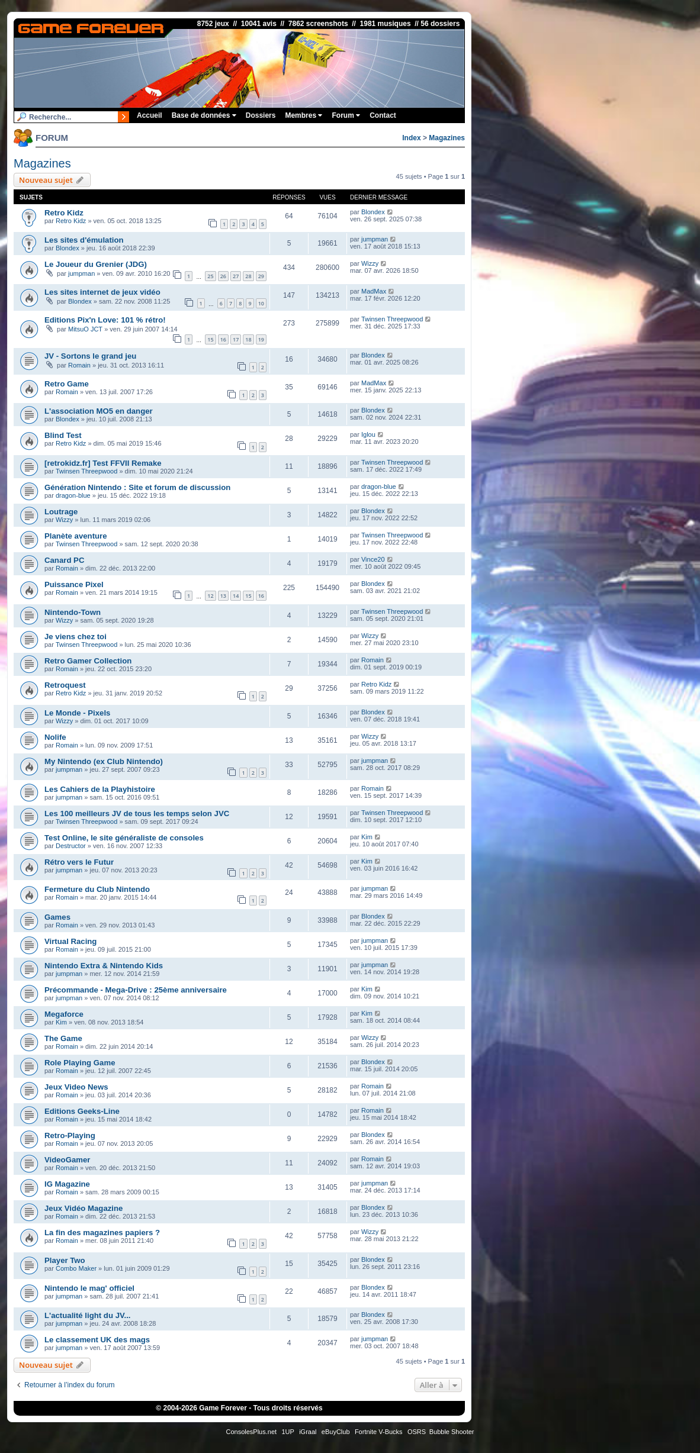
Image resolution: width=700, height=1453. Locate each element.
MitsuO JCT (85, 329)
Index (411, 138)
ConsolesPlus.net (251, 1431)
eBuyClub (336, 1431)
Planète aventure (75, 535)
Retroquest (65, 685)
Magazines (447, 138)
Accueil (149, 115)
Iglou (368, 434)
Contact (383, 115)
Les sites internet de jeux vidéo (102, 292)
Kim (367, 836)
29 (261, 276)
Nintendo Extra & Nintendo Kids (103, 965)
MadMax (373, 291)
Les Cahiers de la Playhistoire (99, 789)
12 (210, 596)
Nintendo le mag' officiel (89, 1288)
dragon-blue (73, 495)
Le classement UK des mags (97, 1339)
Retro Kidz (64, 212)
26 (223, 276)
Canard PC (64, 560)
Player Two (64, 1260)
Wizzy (369, 263)
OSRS (416, 1431)
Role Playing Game (79, 1062)
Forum (346, 115)
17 (236, 339)
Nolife (55, 737)
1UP (287, 1431)
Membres (303, 115)
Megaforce (64, 1014)
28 (248, 276)
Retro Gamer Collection (87, 660)
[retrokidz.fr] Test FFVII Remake (103, 463)
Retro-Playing (69, 1135)
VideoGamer (67, 1159)
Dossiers (261, 115)
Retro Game (66, 383)
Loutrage (61, 511)
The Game (63, 1038)
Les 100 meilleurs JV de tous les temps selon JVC (136, 813)
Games (57, 917)
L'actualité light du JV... (87, 1315)
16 (223, 339)
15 (210, 339)
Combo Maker (76, 1268)
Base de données (204, 115)
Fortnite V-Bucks (379, 1431)
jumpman (374, 239)
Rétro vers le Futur (79, 862)
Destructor (71, 845)
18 (248, 339)
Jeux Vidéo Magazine (83, 1208)
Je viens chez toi (75, 636)
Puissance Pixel (74, 584)
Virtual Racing (70, 941)
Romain (79, 365)
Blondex (373, 211)
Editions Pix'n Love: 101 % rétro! (105, 319)
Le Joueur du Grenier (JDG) (95, 264)
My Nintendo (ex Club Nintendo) (103, 761)
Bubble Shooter (451, 1431)
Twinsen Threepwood (392, 319)
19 (261, 339)
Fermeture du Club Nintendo (97, 889)
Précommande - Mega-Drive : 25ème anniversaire (135, 989)
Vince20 (373, 559)
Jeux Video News (76, 1086)
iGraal (307, 1431)
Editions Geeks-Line (82, 1111)
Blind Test (63, 435)
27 (236, 276)
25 (210, 276)
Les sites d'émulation (84, 240)
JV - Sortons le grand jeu (90, 356)
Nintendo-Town (72, 612)
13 (223, 596)
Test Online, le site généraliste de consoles (124, 837)
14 (236, 596)
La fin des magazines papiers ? (102, 1232)
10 (261, 303)
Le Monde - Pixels (77, 712)
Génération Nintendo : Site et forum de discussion (137, 487)
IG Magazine (67, 1184)
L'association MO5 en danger (98, 411)
